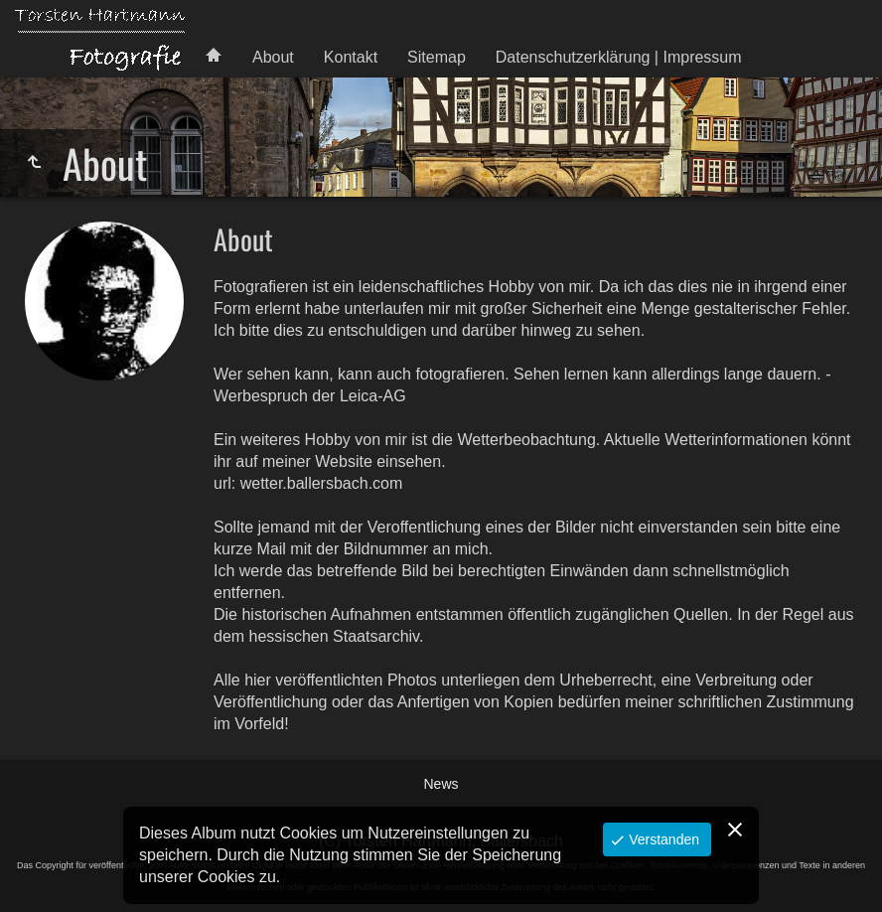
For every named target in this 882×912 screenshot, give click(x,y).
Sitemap (436, 57)
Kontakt (350, 57)
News (440, 784)
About (273, 57)
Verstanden (662, 839)
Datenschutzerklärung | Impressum (619, 57)
